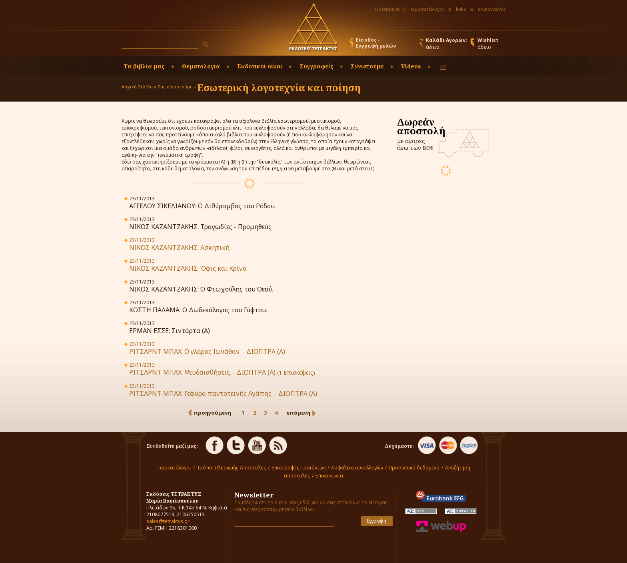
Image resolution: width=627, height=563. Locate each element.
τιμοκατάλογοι (427, 9)
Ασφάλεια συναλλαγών (357, 467)
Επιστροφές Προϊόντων (298, 467)
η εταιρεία (387, 9)
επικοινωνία (491, 9)
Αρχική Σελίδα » (139, 87)
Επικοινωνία (329, 475)
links (461, 9)
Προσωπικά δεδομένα (414, 467)
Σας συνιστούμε (175, 87)
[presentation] (281, 545)
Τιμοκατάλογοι (174, 467)
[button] (206, 45)
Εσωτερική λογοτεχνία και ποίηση (279, 87)
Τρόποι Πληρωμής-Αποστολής (231, 467)
